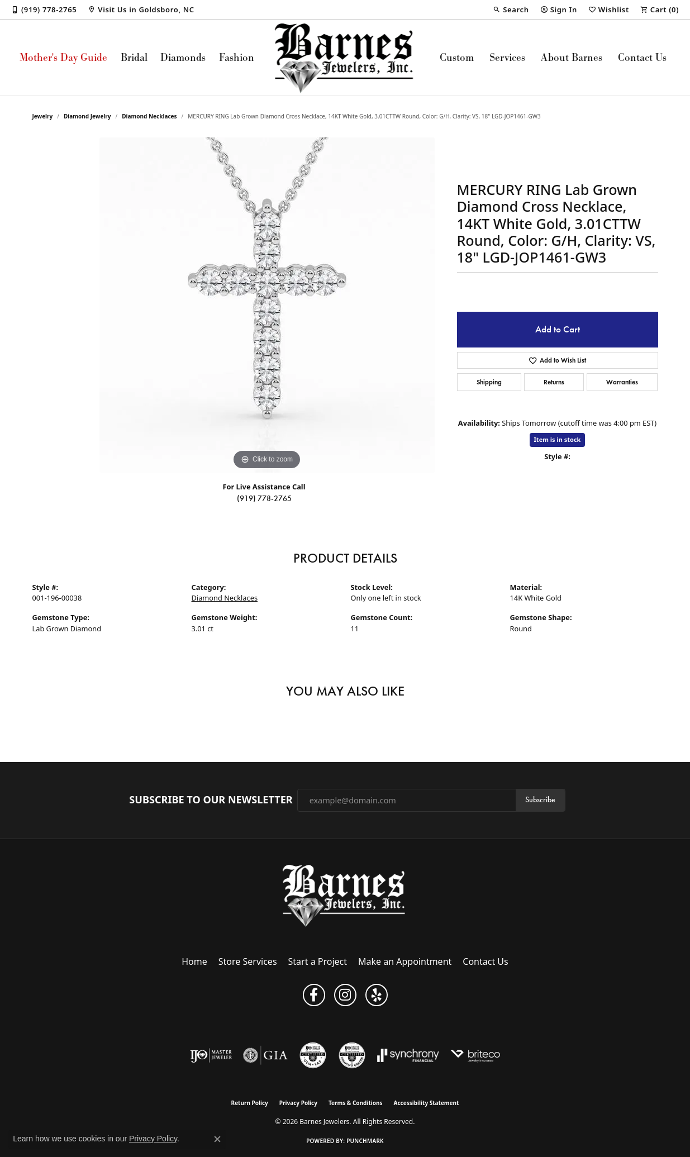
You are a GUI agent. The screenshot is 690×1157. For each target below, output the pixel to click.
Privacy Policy (298, 1103)
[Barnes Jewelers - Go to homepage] (345, 895)
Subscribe (540, 799)
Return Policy (249, 1103)
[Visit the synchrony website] (408, 1055)
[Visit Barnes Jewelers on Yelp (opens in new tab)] (376, 995)
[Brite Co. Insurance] (475, 1055)
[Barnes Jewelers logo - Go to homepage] (345, 58)
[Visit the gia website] (265, 1055)
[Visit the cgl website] (313, 1055)
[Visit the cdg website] (352, 1055)
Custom (457, 57)
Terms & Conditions (356, 1103)
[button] (511, 9)
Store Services (247, 961)
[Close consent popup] (217, 1139)
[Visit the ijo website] (211, 1055)
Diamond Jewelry (87, 116)
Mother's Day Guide (63, 57)
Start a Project (317, 961)
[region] (267, 305)
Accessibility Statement (426, 1103)
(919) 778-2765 (264, 498)
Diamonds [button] (183, 57)
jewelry (42, 116)
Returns (554, 382)
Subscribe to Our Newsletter (210, 800)
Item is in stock (557, 439)
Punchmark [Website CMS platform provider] (365, 1141)
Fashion (236, 57)
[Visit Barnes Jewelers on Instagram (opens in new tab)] (345, 995)
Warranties (622, 382)
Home (194, 961)
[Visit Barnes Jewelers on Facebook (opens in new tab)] (314, 995)
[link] (44, 9)
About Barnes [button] (571, 57)
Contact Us (642, 57)
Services (507, 57)
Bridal (134, 57)
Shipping (489, 382)
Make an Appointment (404, 961)
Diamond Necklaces (149, 116)
